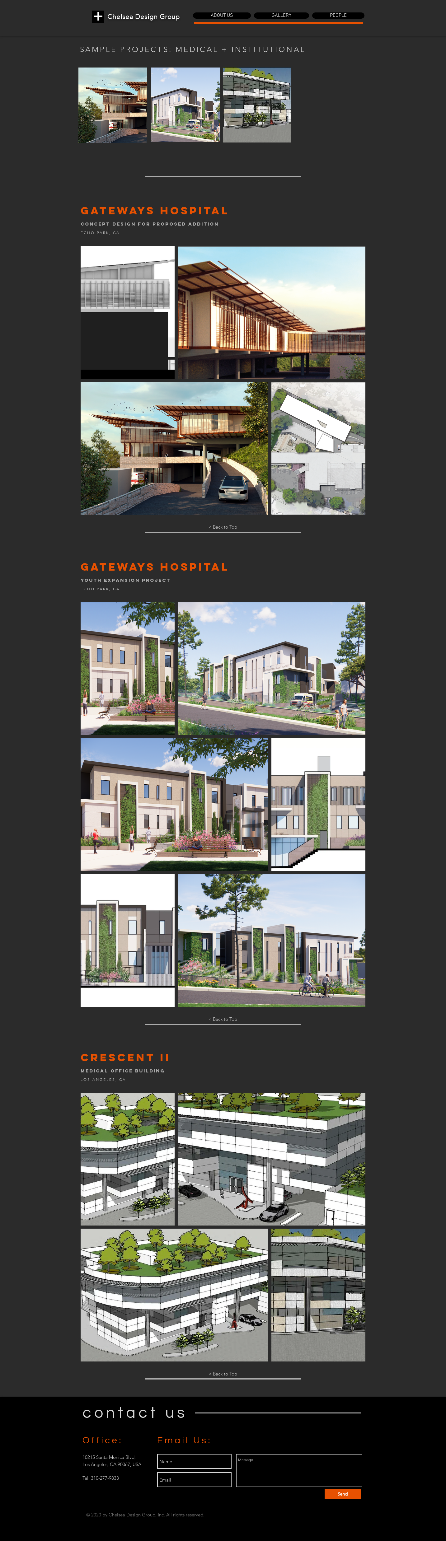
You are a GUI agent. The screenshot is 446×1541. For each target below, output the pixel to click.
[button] (222, 15)
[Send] (343, 1494)
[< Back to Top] (223, 527)
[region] (112, 105)
